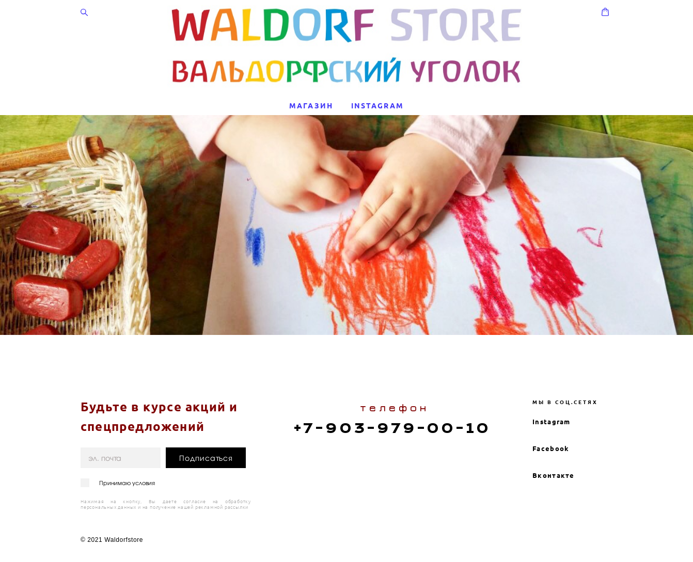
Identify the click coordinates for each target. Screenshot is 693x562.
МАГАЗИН (311, 106)
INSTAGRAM (377, 106)
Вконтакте (553, 444)
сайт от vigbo (592, 538)
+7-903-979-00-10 (392, 397)
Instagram (551, 391)
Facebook (550, 417)
